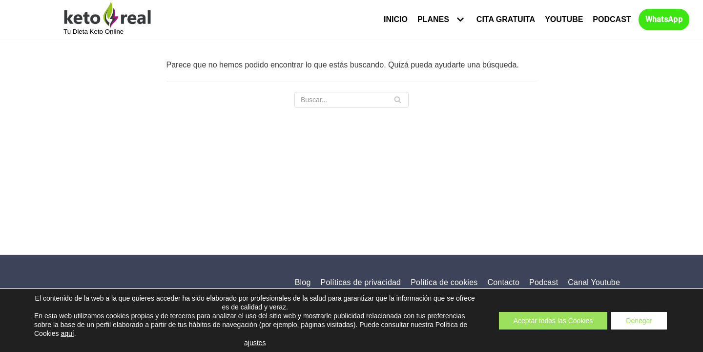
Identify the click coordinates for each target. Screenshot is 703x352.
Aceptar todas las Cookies (553, 320)
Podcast (612, 19)
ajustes (255, 343)
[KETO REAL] (107, 18)
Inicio (396, 19)
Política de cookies (444, 282)
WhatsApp (663, 19)
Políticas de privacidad (361, 282)
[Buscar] (351, 100)
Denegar (639, 320)
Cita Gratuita (505, 19)
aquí (67, 333)
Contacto (503, 282)
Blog (303, 282)
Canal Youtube (594, 282)
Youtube (564, 19)
